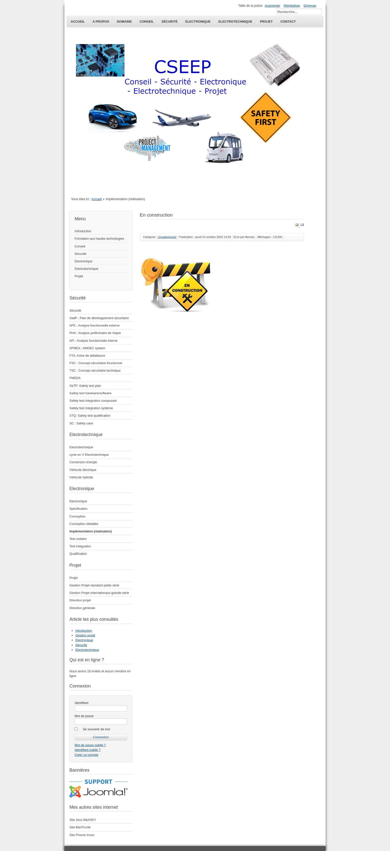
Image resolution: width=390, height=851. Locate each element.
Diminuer (310, 5)
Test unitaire (78, 539)
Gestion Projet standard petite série (94, 585)
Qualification (78, 554)
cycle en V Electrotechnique (89, 454)
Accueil (78, 21)
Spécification (78, 509)
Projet (79, 276)
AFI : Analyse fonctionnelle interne (93, 340)
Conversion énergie (83, 462)
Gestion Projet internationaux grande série (99, 593)
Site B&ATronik (80, 827)
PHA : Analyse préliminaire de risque (95, 333)
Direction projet (80, 600)
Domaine (124, 21)
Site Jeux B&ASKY (82, 820)
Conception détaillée (83, 524)
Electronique (83, 261)
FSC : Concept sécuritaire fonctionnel (95, 363)
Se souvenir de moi (96, 729)
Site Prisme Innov (81, 835)
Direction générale (82, 608)
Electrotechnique (86, 269)
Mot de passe (84, 716)
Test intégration (80, 546)
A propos (101, 21)
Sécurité (169, 21)
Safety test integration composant (93, 400)
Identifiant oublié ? (87, 750)
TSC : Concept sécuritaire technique (95, 370)
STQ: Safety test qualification (89, 415)
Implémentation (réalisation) (90, 531)
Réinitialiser (292, 5)
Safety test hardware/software (90, 393)
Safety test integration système (91, 408)
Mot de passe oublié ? (90, 745)
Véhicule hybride (81, 477)
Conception (77, 516)
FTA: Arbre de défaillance (87, 355)
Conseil (147, 21)
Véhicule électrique (82, 470)
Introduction (83, 231)
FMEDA (75, 378)
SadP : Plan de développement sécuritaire (99, 318)
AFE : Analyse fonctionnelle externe (94, 325)
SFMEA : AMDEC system (87, 348)
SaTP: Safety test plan (85, 386)
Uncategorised (167, 236)
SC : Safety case (81, 423)
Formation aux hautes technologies (99, 238)
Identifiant (82, 703)
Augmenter (272, 5)
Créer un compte (86, 755)
